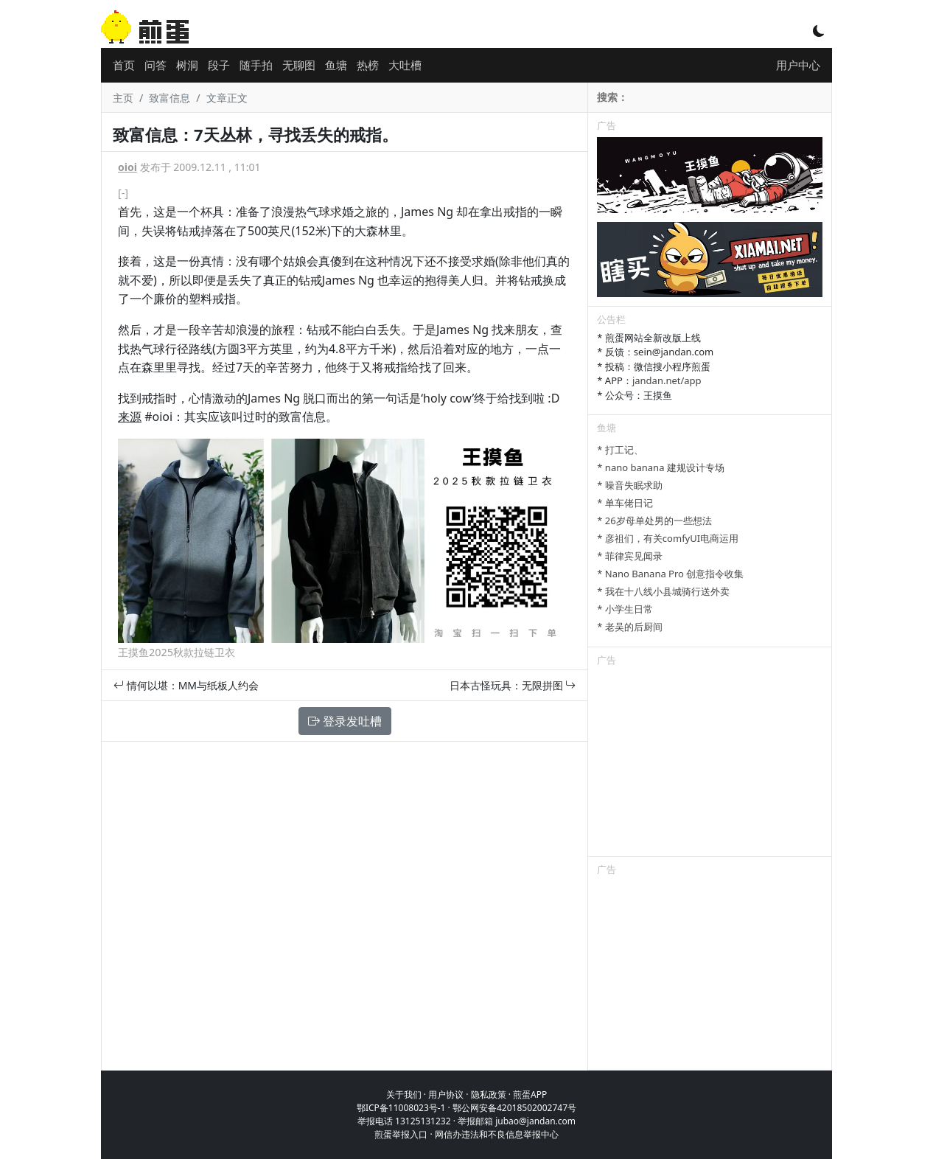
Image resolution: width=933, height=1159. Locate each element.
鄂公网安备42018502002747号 (514, 1107)
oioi (127, 167)
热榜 (368, 65)
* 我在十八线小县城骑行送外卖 (663, 591)
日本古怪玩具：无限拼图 (513, 685)
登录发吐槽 (345, 721)
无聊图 (298, 65)
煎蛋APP (530, 1094)
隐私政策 (488, 1094)
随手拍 (256, 65)
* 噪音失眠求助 (630, 485)
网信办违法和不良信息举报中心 (497, 1134)
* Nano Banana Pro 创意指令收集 (670, 573)
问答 (155, 65)
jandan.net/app (667, 380)
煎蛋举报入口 (400, 1134)
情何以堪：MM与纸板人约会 (186, 685)
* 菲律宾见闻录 (630, 556)
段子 (219, 65)
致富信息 (169, 98)
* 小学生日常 (625, 609)
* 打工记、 (620, 449)
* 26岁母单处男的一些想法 (654, 520)
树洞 (187, 65)
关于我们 (404, 1094)
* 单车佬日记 (625, 502)
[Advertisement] (709, 764)
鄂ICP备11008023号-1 (401, 1107)
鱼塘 (336, 65)
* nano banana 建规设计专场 (660, 467)
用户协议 (446, 1094)
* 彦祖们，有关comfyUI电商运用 (667, 538)
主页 (123, 98)
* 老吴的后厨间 (630, 626)
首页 (124, 65)
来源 (129, 416)
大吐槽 (405, 65)
